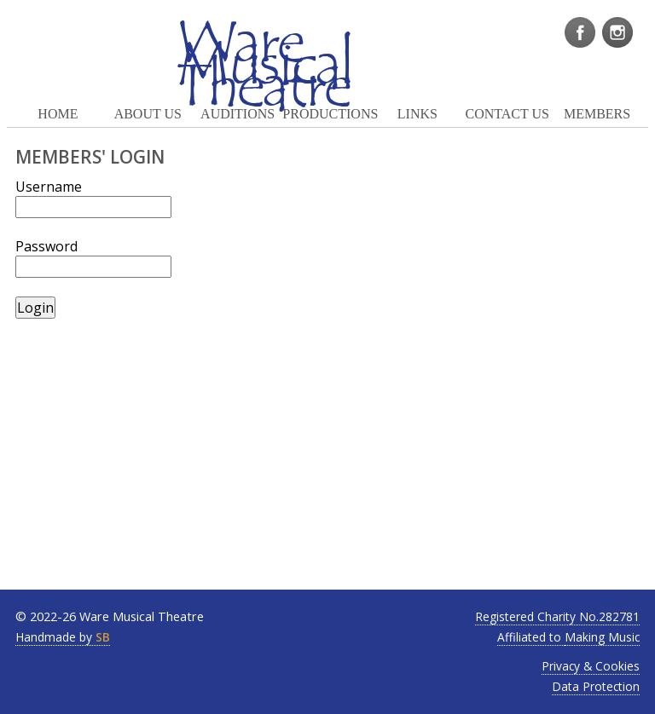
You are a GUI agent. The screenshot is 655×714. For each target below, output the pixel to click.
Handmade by (62, 637)
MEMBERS (597, 114)
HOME (58, 114)
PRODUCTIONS (327, 114)
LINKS (417, 114)
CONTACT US (506, 114)
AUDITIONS (237, 114)
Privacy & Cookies (591, 666)
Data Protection (596, 686)
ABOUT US (148, 114)
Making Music (602, 637)
